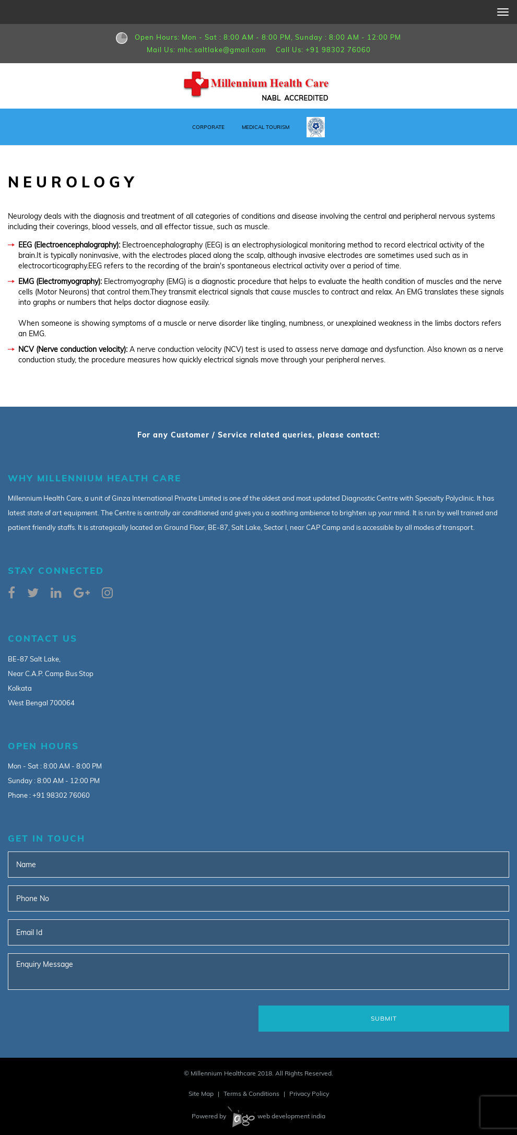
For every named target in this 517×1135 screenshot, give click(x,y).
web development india (276, 1116)
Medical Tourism (265, 127)
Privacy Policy (309, 1093)
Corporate (208, 127)
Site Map (201, 1093)
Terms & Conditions (251, 1093)
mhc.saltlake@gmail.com (222, 49)
